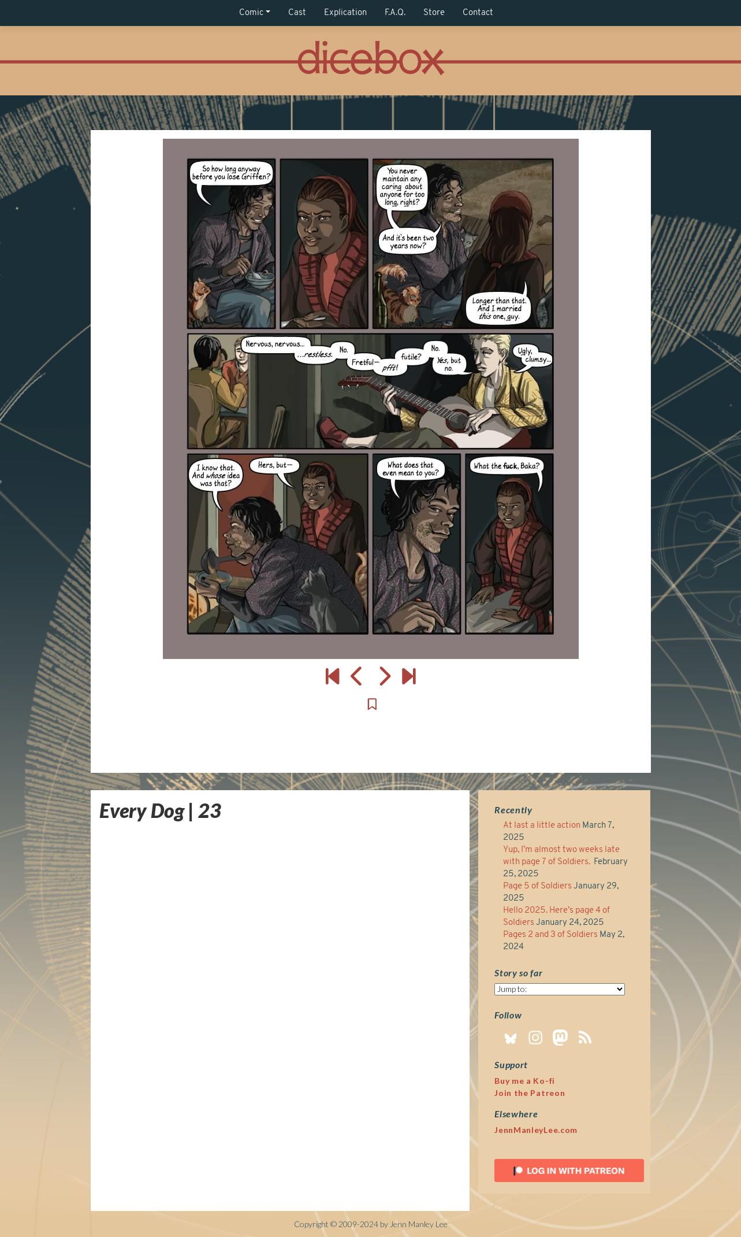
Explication (345, 13)
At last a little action (541, 825)
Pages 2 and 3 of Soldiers (550, 935)
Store (434, 13)
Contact (478, 13)
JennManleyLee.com (536, 1130)
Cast (297, 13)
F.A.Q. (395, 13)
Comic (251, 13)
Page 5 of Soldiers (537, 886)
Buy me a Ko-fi (524, 1081)
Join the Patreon (529, 1093)
